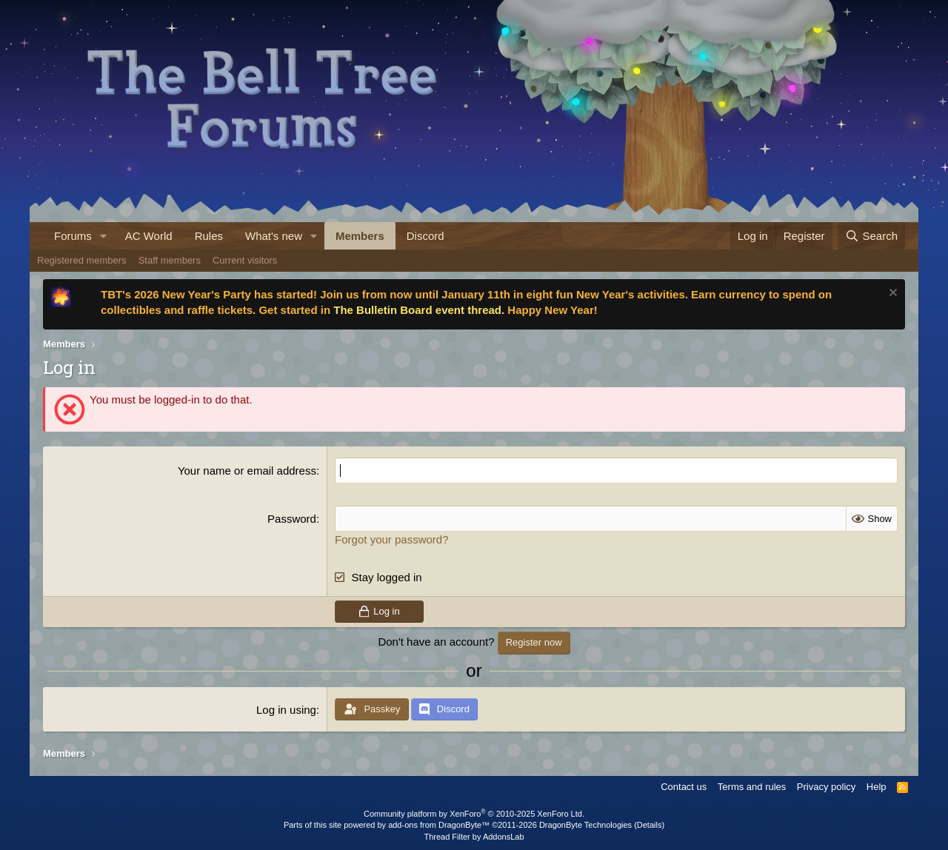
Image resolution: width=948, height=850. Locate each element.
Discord (425, 236)
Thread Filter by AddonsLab (474, 836)
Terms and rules (752, 786)
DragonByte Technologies (585, 824)
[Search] (871, 236)
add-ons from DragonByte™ (439, 824)
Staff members (169, 260)
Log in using (286, 709)
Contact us (684, 786)
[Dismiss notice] (891, 294)
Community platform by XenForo (474, 813)
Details (649, 824)
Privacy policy (826, 786)
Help (877, 786)
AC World (149, 236)
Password (291, 518)
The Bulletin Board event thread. (418, 310)
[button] (103, 236)
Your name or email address (247, 470)
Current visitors (245, 260)
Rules (209, 236)
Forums (73, 236)
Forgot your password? (391, 539)
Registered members (82, 260)
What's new (273, 236)
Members (360, 236)
